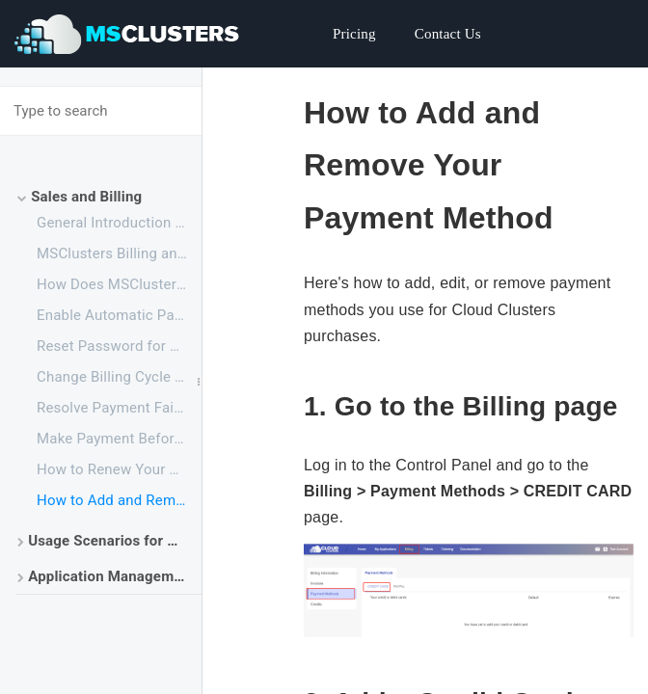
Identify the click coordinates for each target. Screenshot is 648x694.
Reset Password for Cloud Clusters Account (119, 346)
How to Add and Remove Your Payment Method (119, 500)
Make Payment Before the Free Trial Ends (119, 438)
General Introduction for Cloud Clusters (119, 222)
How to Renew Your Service (119, 469)
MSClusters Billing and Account (119, 253)
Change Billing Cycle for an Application (119, 377)
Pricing (354, 33)
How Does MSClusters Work (119, 284)
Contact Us (448, 33)
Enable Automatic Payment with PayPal (119, 315)
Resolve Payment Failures (119, 407)
